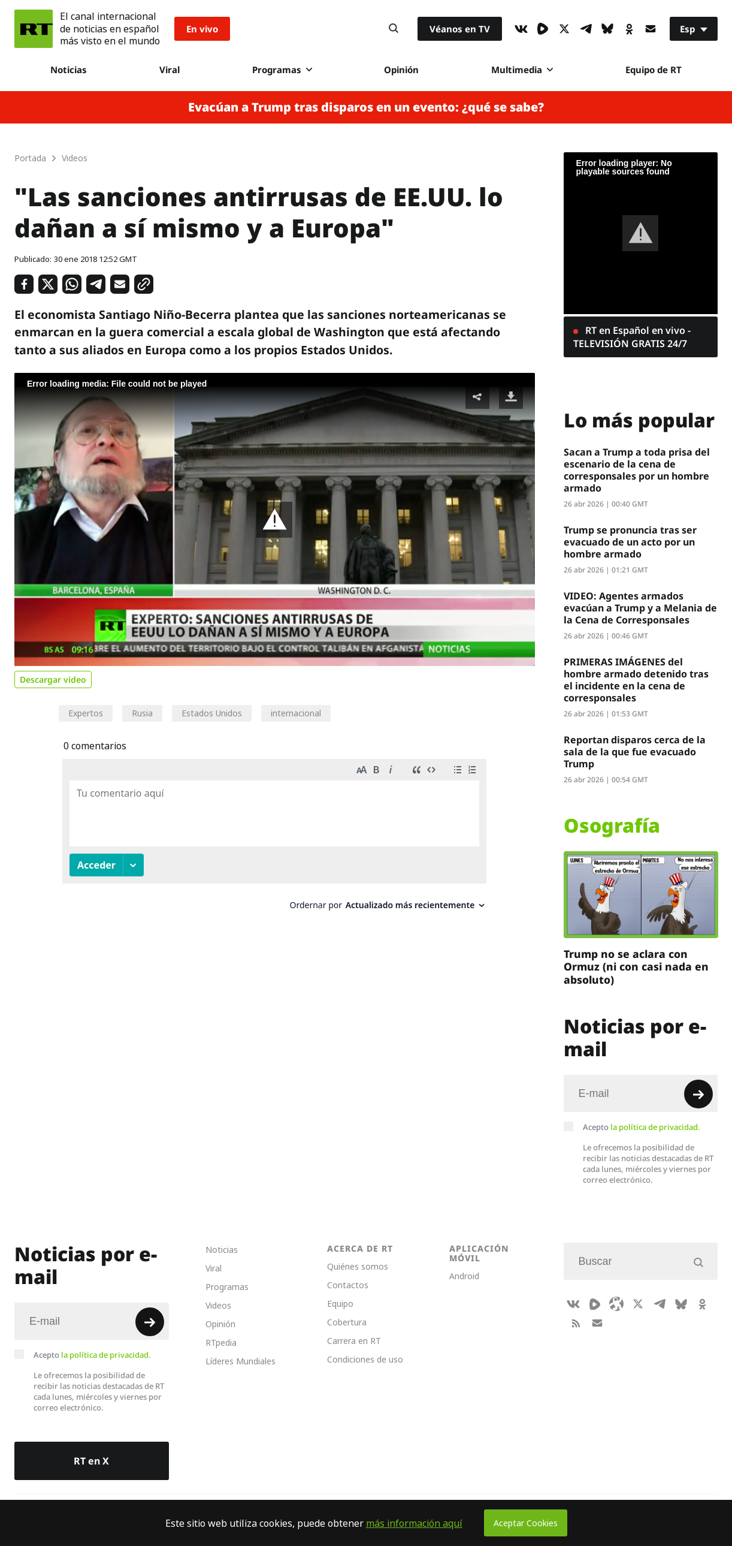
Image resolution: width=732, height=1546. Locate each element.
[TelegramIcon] (585, 28)
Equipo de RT (653, 70)
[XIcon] (564, 28)
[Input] (641, 1093)
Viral (169, 70)
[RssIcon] (575, 1323)
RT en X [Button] (91, 1460)
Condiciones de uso (365, 1359)
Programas (282, 70)
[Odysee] (616, 1303)
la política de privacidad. (655, 1127)
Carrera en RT (354, 1340)
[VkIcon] (521, 28)
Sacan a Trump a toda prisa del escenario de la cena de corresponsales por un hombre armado (637, 470)
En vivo (202, 29)
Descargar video (53, 679)
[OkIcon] (629, 28)
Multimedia (522, 70)
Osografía (612, 825)
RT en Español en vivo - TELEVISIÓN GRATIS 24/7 (632, 337)
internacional (296, 713)
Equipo (340, 1303)
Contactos (347, 1285)
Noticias (68, 70)
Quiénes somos (357, 1266)
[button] (274, 520)
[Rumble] (542, 28)
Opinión (401, 70)
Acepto (641, 1127)
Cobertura (347, 1322)
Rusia (142, 713)
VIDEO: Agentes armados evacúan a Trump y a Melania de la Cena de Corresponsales (640, 607)
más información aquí (414, 1523)
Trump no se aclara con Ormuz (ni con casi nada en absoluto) (636, 967)
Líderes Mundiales (240, 1361)
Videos (218, 1305)
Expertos (85, 713)
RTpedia (221, 1342)
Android (464, 1276)
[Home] (33, 29)
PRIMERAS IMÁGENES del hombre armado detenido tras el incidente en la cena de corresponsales (636, 679)
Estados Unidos (212, 713)
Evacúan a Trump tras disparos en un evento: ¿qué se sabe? (366, 107)
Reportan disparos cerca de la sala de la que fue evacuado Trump (635, 751)
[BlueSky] (607, 28)
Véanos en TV (459, 29)
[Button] (393, 28)
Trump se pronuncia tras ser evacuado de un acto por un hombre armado (630, 541)
